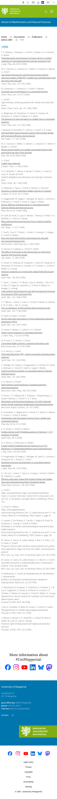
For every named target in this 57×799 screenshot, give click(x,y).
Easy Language (43, 2)
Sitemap (28, 786)
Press (28, 777)
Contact (5, 715)
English (54, 2)
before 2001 (7, 39)
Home (4, 37)
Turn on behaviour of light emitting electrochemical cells (25, 308)
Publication (37, 37)
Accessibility (28, 782)
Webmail (33, 2)
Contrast (23, 2)
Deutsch (49, 2)
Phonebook (28, 2)
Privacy (28, 767)
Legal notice (28, 762)
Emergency (38, 2)
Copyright (29, 772)
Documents (19, 37)
